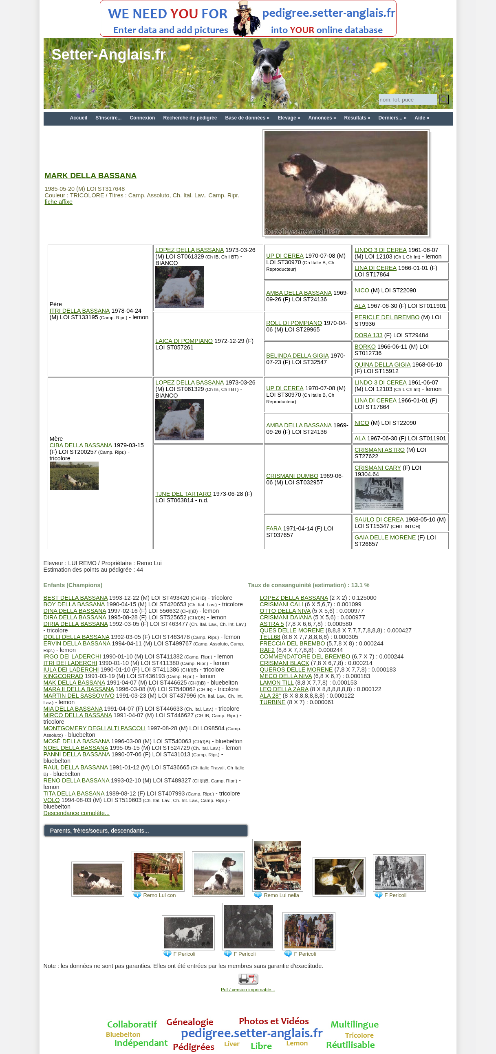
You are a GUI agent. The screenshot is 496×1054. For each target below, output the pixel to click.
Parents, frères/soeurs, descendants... (99, 830)
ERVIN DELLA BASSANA (77, 643)
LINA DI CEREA (376, 268)
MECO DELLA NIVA (286, 676)
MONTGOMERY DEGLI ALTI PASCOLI (95, 728)
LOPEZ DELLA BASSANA (189, 250)
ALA (360, 306)
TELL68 (270, 637)
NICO (362, 290)
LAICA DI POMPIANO (184, 341)
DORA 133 (369, 335)
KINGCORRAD (64, 676)
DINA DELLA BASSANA (75, 611)
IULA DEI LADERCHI (71, 669)
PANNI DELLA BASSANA (77, 754)
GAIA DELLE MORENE (385, 537)
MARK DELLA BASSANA (91, 175)
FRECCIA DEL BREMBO (292, 643)
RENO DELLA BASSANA (77, 780)
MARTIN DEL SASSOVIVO (79, 695)
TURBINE (272, 702)
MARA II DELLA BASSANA (79, 689)
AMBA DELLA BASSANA (299, 292)
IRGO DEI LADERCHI (72, 656)
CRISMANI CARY (378, 467)
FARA (274, 528)
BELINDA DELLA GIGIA (297, 355)
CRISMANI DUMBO (292, 476)
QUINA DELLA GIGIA (383, 364)
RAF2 (267, 650)
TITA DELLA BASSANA (74, 793)
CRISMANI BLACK (284, 663)
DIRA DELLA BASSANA (75, 617)
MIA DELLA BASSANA (73, 708)
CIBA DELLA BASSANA (81, 445)
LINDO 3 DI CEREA (381, 250)
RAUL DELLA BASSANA (76, 767)
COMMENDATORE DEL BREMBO (305, 656)
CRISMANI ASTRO (380, 449)
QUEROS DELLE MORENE (296, 669)
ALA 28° (270, 695)
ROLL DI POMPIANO (294, 323)
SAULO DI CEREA (379, 519)
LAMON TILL (276, 682)
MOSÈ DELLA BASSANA (77, 741)
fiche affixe (59, 202)
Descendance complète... (77, 813)
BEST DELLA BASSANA (76, 597)
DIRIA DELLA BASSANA (76, 624)
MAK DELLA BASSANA (74, 682)
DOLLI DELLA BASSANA (77, 637)
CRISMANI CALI (281, 604)
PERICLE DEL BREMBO (387, 317)
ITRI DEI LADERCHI (70, 663)
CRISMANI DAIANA (285, 617)
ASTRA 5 (272, 624)
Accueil (79, 118)
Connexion (142, 118)
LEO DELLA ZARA (284, 689)
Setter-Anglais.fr (109, 54)
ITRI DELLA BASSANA (80, 310)
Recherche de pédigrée (190, 118)
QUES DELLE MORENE (292, 630)
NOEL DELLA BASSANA (76, 748)
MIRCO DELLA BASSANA (78, 715)
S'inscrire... (108, 118)
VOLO (52, 800)
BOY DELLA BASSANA (74, 604)
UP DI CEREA (285, 255)
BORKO (365, 346)
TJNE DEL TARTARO (183, 494)
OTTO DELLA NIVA (285, 611)
